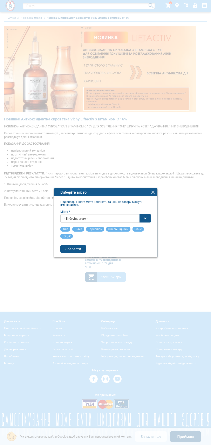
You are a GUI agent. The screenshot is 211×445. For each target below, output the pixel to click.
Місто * (65, 208)
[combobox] (105, 215)
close (153, 188)
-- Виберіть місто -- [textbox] (76, 215)
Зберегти (73, 245)
